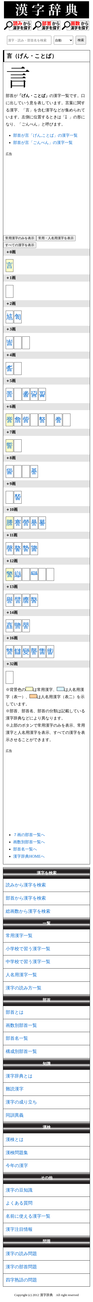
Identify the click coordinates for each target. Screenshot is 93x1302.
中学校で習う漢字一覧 (28, 961)
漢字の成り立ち (21, 1102)
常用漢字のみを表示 (19, 238)
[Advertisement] (46, 194)
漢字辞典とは (19, 1076)
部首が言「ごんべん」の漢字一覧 (43, 142)
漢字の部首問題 (21, 1266)
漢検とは (15, 1139)
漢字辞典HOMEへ (29, 856)
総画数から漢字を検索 (28, 911)
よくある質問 (19, 1203)
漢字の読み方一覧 (23, 987)
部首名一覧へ (25, 849)
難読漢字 (15, 1088)
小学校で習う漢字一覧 (28, 948)
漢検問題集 (17, 1152)
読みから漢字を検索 (26, 884)
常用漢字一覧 (19, 935)
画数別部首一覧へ (29, 842)
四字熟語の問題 (21, 1279)
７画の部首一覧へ (29, 835)
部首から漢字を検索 (26, 898)
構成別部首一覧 (21, 1051)
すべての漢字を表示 (19, 245)
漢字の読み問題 (21, 1253)
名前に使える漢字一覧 (28, 1216)
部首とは (15, 1012)
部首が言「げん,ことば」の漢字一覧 (45, 135)
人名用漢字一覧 (21, 974)
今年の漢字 (17, 1165)
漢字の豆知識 (19, 1190)
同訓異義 (15, 1115)
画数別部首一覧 (21, 1025)
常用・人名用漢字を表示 (56, 238)
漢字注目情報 (19, 1229)
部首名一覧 (17, 1038)
